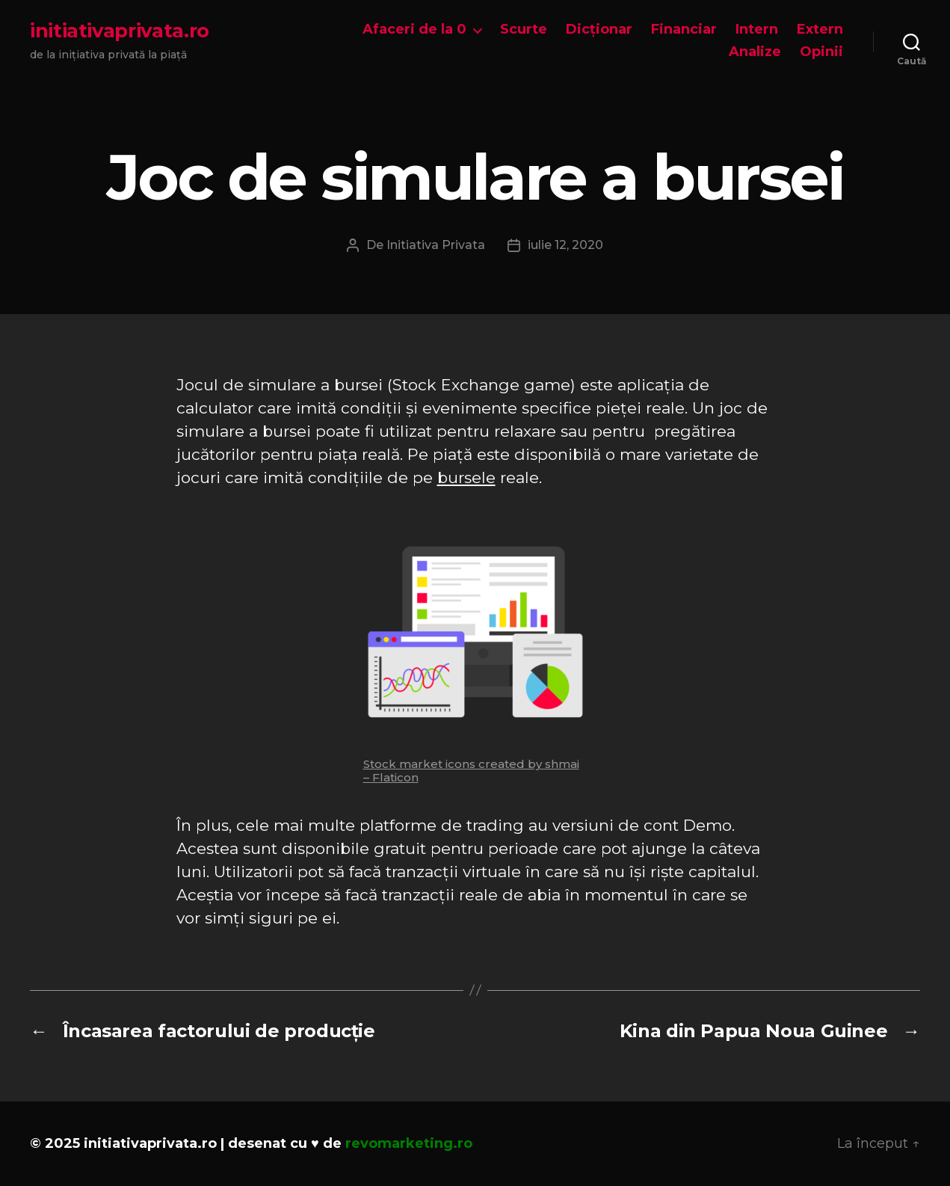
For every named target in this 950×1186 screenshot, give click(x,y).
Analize (755, 52)
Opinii (821, 52)
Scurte (523, 29)
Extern (820, 29)
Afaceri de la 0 (414, 29)
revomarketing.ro (408, 1143)
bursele (466, 477)
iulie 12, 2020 (565, 245)
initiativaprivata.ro (119, 30)
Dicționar (599, 29)
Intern (756, 29)
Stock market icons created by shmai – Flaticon (471, 770)
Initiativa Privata (435, 245)
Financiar (684, 29)
